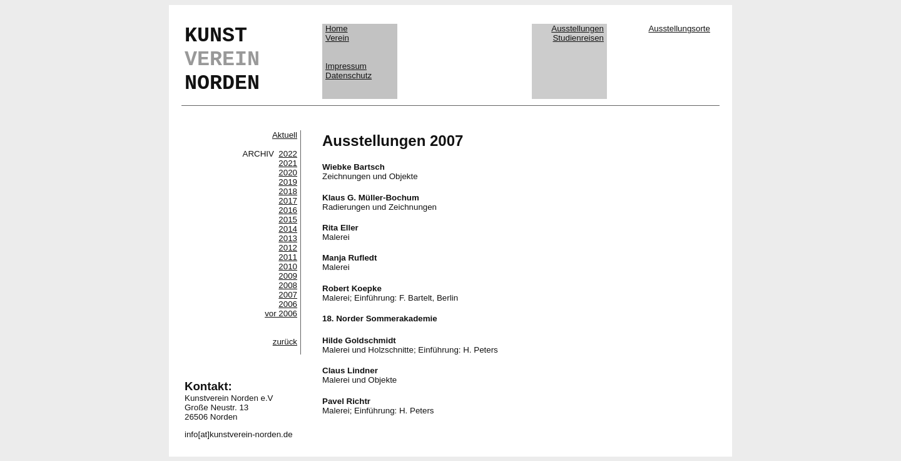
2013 (287, 238)
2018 (287, 191)
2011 (287, 257)
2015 (287, 219)
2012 (287, 247)
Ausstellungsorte (679, 28)
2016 (287, 210)
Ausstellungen (577, 28)
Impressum (346, 66)
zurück (285, 341)
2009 (287, 276)
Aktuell (284, 135)
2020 (287, 172)
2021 (287, 163)
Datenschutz (348, 75)
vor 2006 (281, 313)
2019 (287, 182)
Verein (337, 38)
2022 (287, 153)
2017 (287, 200)
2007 (287, 294)
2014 (287, 229)
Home (336, 28)
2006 (287, 304)
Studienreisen (578, 38)
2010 (287, 266)
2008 (287, 285)
